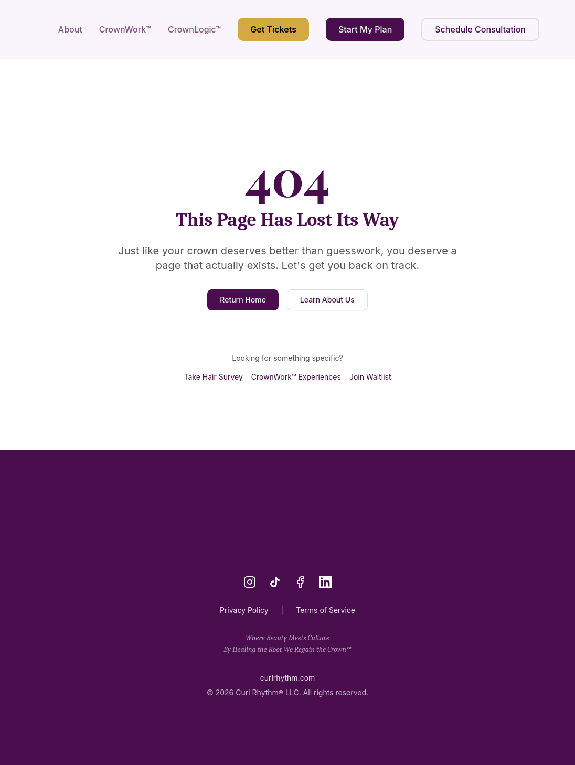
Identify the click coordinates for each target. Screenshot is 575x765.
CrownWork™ (125, 29)
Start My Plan (365, 29)
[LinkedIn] (325, 582)
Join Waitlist (370, 376)
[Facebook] (300, 582)
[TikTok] (275, 582)
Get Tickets (273, 29)
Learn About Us (327, 299)
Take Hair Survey (213, 376)
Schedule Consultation (480, 29)
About (70, 29)
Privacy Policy (244, 610)
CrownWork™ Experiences (296, 376)
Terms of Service (325, 610)
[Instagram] (249, 582)
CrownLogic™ (194, 29)
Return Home (243, 299)
